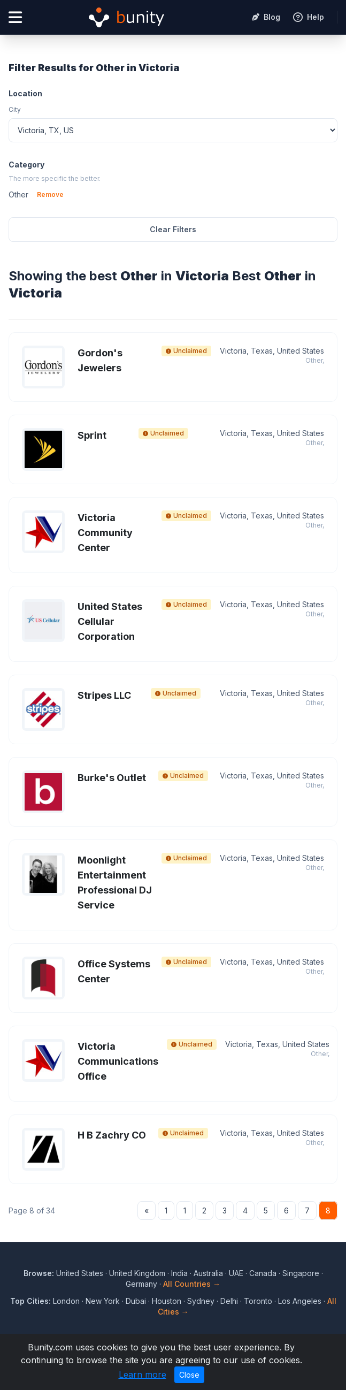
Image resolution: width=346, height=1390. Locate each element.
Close (189, 1374)
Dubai (136, 1300)
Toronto (258, 1300)
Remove (50, 194)
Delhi (229, 1300)
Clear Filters (173, 229)
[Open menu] (15, 17)
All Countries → (191, 1283)
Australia (208, 1273)
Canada (262, 1273)
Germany (141, 1283)
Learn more (142, 1374)
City (15, 109)
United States (79, 1273)
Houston (166, 1300)
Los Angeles (299, 1300)
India (179, 1273)
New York (103, 1300)
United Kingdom (137, 1273)
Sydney (200, 1300)
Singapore (300, 1273)
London (66, 1300)
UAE (236, 1273)
